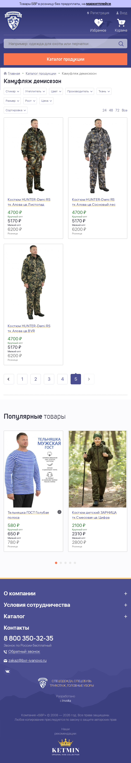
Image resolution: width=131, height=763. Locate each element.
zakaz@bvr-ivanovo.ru (27, 661)
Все (124, 110)
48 (111, 110)
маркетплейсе (98, 4)
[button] (56, 563)
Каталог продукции (65, 59)
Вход (121, 13)
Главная (14, 73)
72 (117, 110)
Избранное (98, 25)
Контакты (16, 627)
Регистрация (98, 13)
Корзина (121, 25)
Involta (66, 701)
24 (104, 110)
